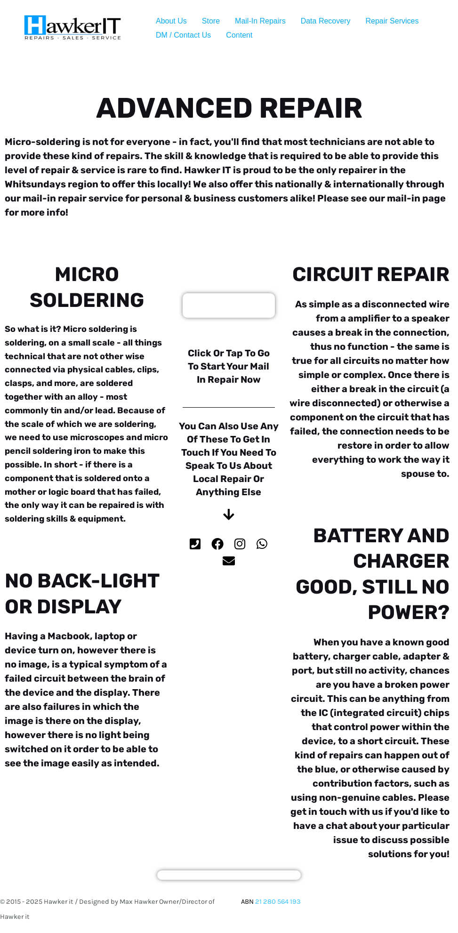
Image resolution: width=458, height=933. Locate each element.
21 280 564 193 (278, 902)
